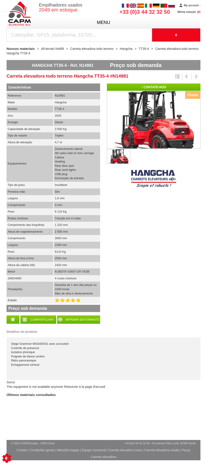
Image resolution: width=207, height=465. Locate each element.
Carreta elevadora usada (161, 450)
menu (103, 22)
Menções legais (68, 450)
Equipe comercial (94, 450)
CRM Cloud (47, 443)
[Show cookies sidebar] (6, 458)
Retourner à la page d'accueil (84, 387)
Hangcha (153, 179)
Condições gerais (42, 450)
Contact (22, 450)
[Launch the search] (176, 35)
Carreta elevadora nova (124, 450)
